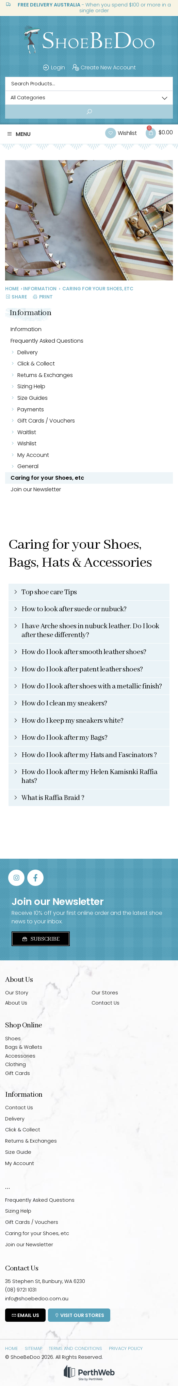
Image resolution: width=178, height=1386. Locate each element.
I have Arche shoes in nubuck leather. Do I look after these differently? (90, 630)
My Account (33, 455)
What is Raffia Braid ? (52, 798)
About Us (16, 1002)
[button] (18, 134)
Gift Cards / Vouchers (46, 421)
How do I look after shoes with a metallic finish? (91, 686)
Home (12, 289)
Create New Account (104, 68)
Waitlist (26, 432)
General (27, 466)
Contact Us (105, 1002)
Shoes (13, 1038)
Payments (30, 409)
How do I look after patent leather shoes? (82, 669)
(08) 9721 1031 (20, 1289)
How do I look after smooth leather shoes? (83, 652)
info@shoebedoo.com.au (36, 1298)
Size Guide (18, 1152)
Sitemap (33, 1348)
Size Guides (32, 398)
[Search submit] (89, 112)
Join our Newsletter (36, 489)
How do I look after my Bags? (64, 737)
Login (53, 68)
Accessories (20, 1056)
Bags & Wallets (23, 1047)
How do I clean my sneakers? (64, 703)
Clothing (15, 1064)
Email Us (25, 1315)
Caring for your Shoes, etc (47, 478)
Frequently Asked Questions (47, 341)
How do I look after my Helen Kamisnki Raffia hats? (89, 776)
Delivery (27, 352)
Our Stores (105, 992)
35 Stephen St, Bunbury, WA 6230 (45, 1281)
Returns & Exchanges (45, 375)
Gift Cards (17, 1073)
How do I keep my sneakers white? (72, 720)
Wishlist (28, 443)
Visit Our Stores (79, 1315)
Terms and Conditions (75, 1348)
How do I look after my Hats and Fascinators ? (89, 755)
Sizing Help (31, 386)
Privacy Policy (126, 1348)
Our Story (16, 992)
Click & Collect (36, 363)
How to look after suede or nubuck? (74, 609)
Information (39, 289)
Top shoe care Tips (49, 592)
